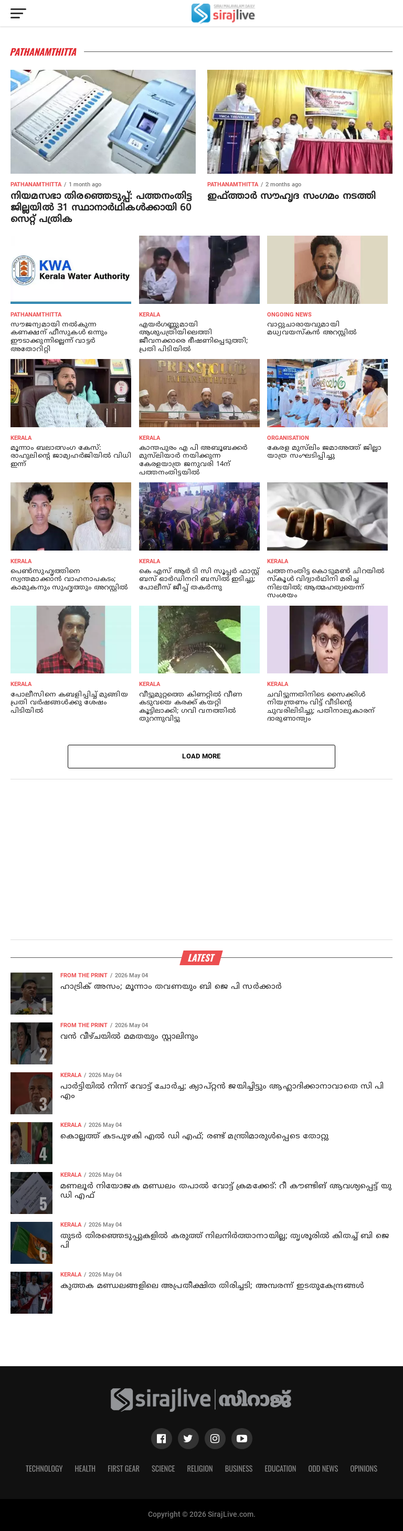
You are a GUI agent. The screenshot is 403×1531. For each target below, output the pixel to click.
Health (85, 1468)
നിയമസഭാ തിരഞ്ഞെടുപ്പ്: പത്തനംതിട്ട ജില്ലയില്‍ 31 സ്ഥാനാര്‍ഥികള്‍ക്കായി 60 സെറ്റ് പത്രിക (101, 208)
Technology (44, 1468)
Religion (200, 1468)
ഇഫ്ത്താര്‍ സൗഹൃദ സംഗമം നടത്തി (291, 197)
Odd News (323, 1468)
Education (280, 1468)
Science (163, 1468)
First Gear (124, 1468)
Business (239, 1468)
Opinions (363, 1468)
